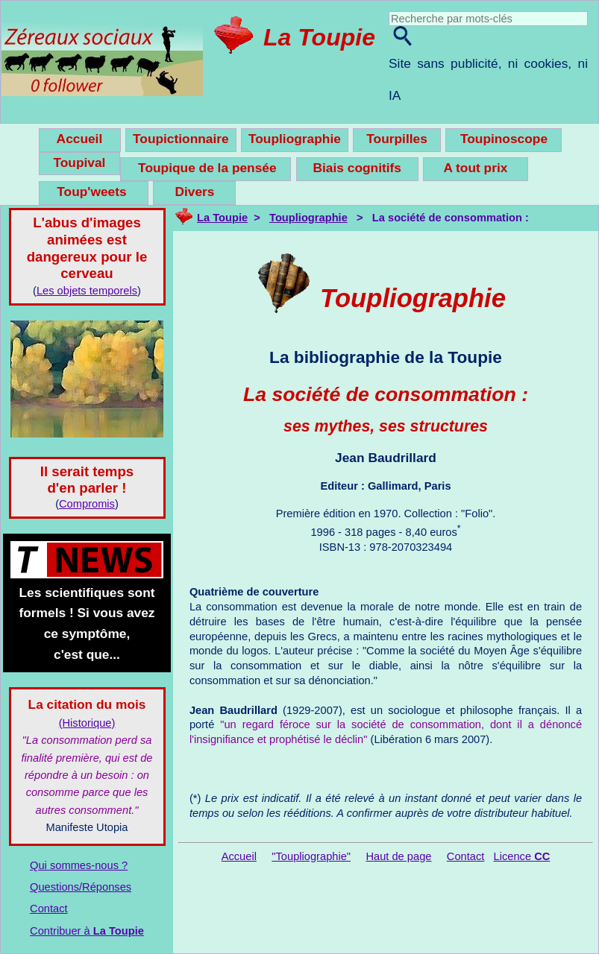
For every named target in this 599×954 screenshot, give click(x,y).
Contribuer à (87, 931)
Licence (522, 856)
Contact (49, 908)
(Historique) (87, 723)
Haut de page (398, 856)
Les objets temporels (87, 291)
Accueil (239, 856)
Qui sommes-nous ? (79, 865)
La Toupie (319, 37)
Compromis (87, 504)
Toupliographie (308, 218)
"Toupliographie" (311, 856)
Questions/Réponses (80, 887)
